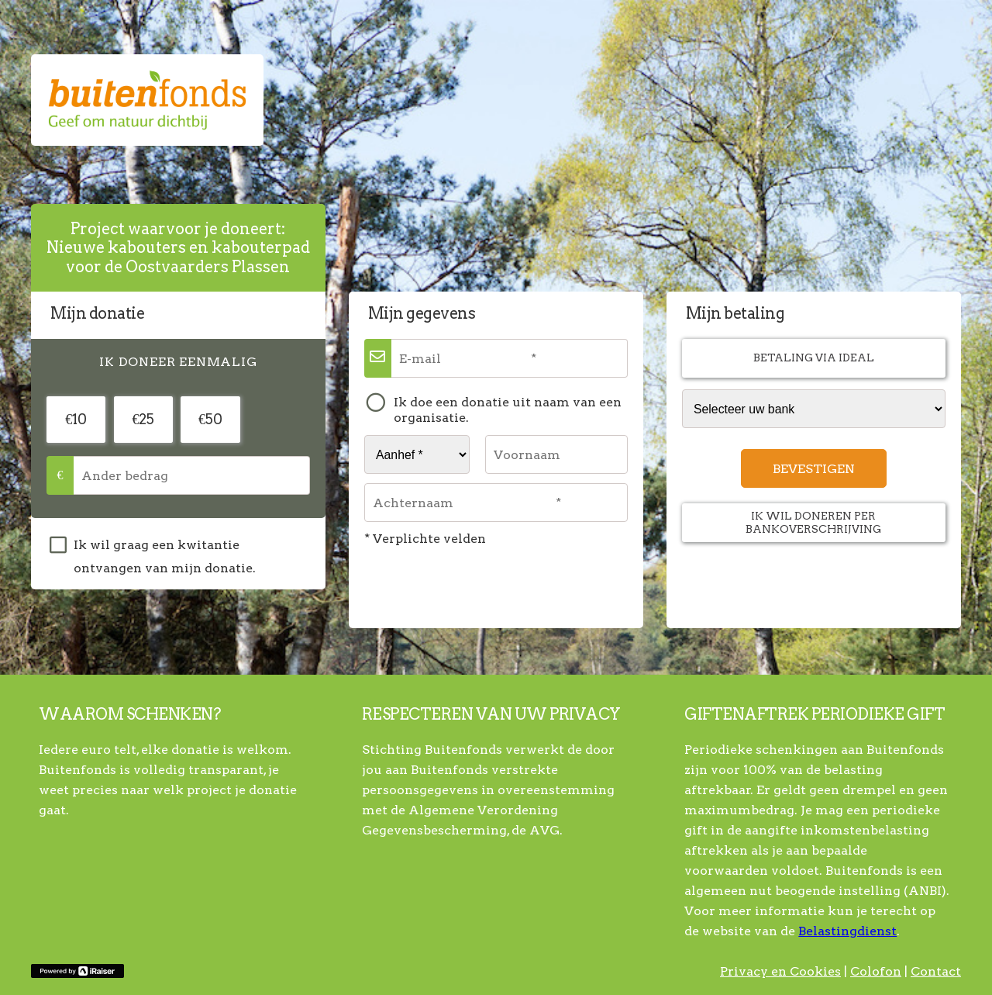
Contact (936, 971)
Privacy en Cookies (780, 971)
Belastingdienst (847, 931)
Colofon (875, 971)
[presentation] (178, 362)
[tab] (178, 362)
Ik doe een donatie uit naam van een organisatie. (508, 410)
